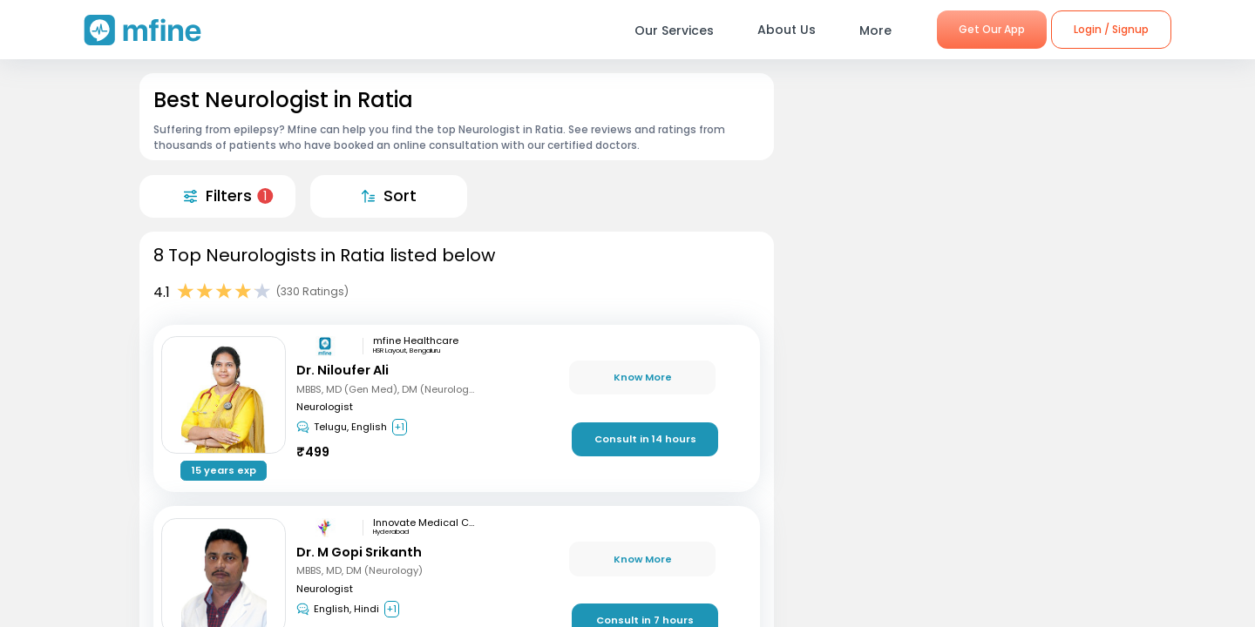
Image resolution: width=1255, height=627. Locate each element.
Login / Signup (1111, 29)
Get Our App (992, 29)
